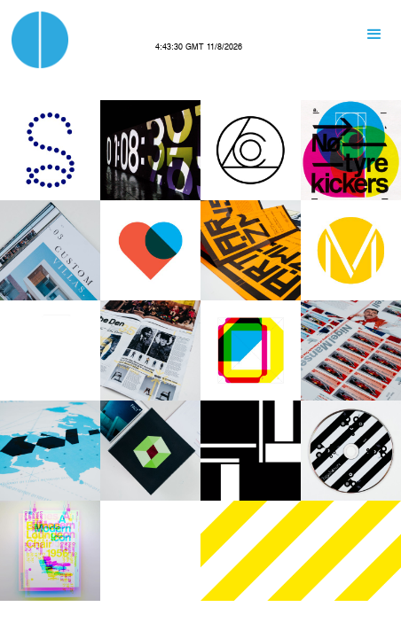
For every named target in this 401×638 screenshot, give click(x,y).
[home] (40, 40)
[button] (374, 34)
